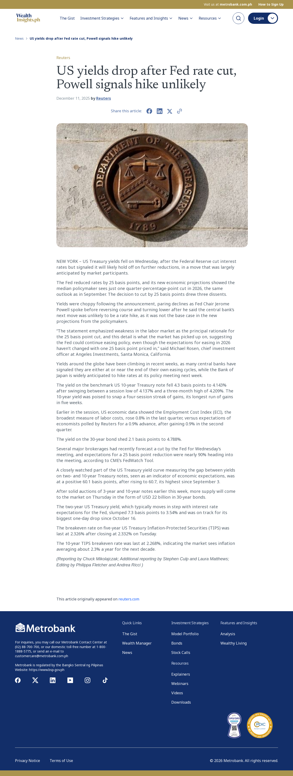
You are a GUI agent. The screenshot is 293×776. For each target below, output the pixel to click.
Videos (177, 692)
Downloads (181, 702)
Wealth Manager (137, 643)
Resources (210, 18)
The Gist (67, 18)
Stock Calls (180, 652)
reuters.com (128, 599)
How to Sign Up (271, 4)
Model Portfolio (185, 633)
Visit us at (228, 4)
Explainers (180, 674)
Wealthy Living (233, 643)
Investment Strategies (102, 18)
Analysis (227, 633)
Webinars (179, 683)
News (185, 18)
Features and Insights (151, 18)
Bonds (176, 643)
